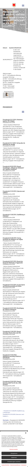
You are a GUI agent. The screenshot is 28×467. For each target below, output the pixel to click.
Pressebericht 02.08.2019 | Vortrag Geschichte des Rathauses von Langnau (13, 238)
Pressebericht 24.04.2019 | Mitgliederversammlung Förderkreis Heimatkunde (12, 356)
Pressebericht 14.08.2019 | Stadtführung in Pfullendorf (14, 215)
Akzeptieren (14, 453)
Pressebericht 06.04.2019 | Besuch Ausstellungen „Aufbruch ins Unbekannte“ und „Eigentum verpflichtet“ (13, 167)
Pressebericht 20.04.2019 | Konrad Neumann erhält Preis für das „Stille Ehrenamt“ (12, 382)
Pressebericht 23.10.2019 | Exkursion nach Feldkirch (14, 192)
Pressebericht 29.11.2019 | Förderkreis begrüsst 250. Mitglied (13, 120)
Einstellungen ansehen (14, 461)
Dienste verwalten (13, 449)
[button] (26, 433)
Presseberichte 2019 (9, 122)
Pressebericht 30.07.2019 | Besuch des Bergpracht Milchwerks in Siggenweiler (13, 262)
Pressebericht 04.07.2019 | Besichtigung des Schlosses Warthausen (13, 308)
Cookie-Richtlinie (5, 465)
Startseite (6, 420)
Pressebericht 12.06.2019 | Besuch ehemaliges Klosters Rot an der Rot (12, 332)
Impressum (23, 465)
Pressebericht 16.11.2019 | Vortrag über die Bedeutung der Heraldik (14, 143)
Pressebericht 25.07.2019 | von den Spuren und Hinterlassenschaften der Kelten (14, 285)
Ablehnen (14, 457)
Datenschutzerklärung (15, 465)
